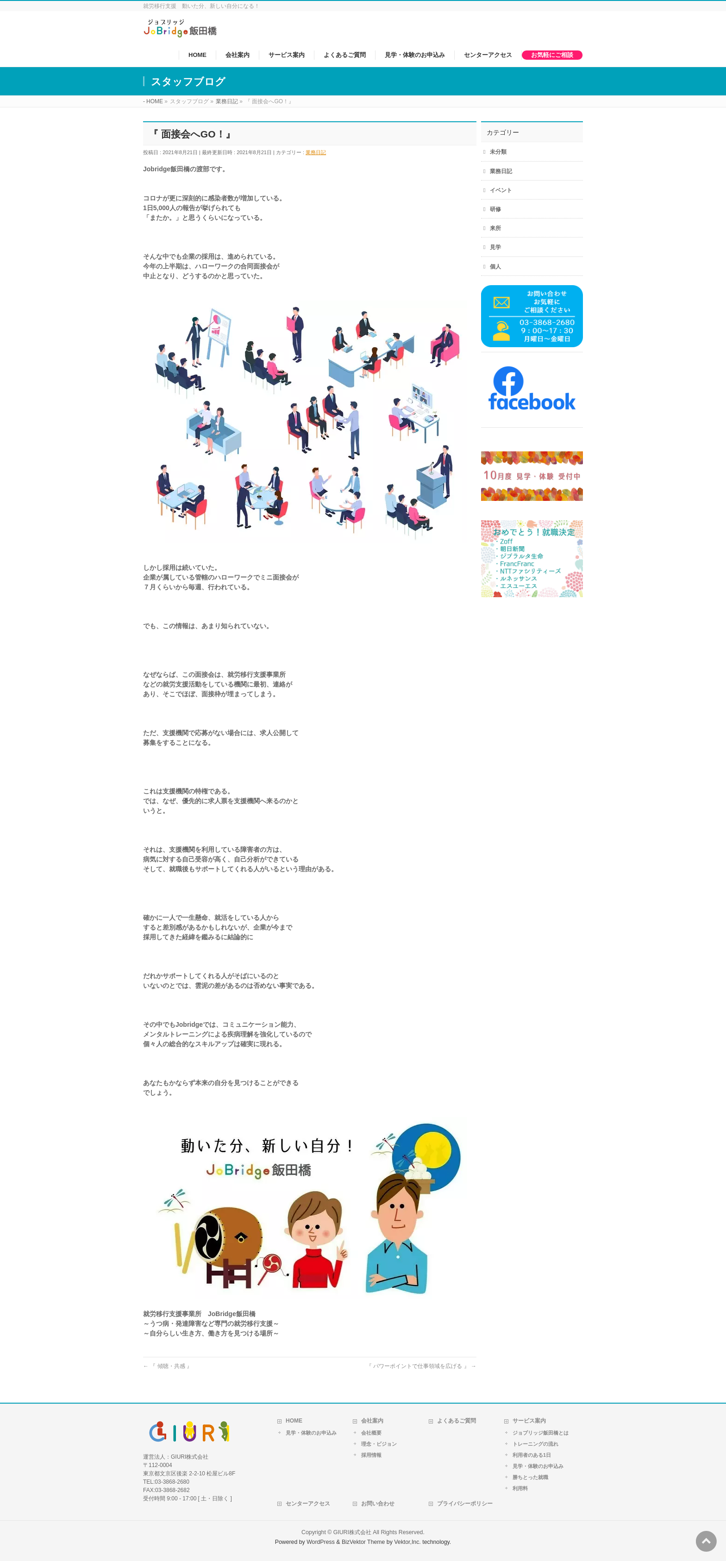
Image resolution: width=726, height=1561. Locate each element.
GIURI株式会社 (352, 1532)
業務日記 (316, 152)
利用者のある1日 (532, 1455)
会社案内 (372, 1420)
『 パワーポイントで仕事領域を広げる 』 (421, 1366)
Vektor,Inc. (407, 1542)
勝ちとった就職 (530, 1477)
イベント (501, 190)
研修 (495, 209)
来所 (495, 228)
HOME (294, 1420)
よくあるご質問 (456, 1420)
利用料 (520, 1488)
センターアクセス (308, 1503)
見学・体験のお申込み (311, 1433)
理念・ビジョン (379, 1444)
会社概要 (371, 1433)
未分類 (498, 152)
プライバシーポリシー (465, 1503)
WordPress (321, 1542)
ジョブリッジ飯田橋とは (541, 1433)
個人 (495, 266)
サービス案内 (529, 1420)
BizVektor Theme (363, 1542)
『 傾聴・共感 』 (167, 1366)
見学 (495, 247)
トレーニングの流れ (535, 1444)
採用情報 (371, 1455)
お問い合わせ (377, 1503)
